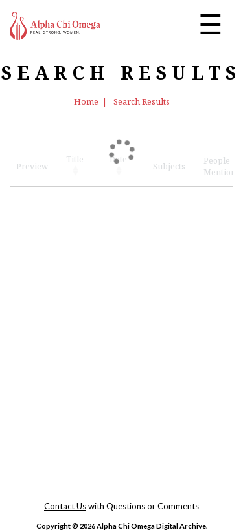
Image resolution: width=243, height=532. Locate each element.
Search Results (141, 101)
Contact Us (65, 506)
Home (86, 101)
